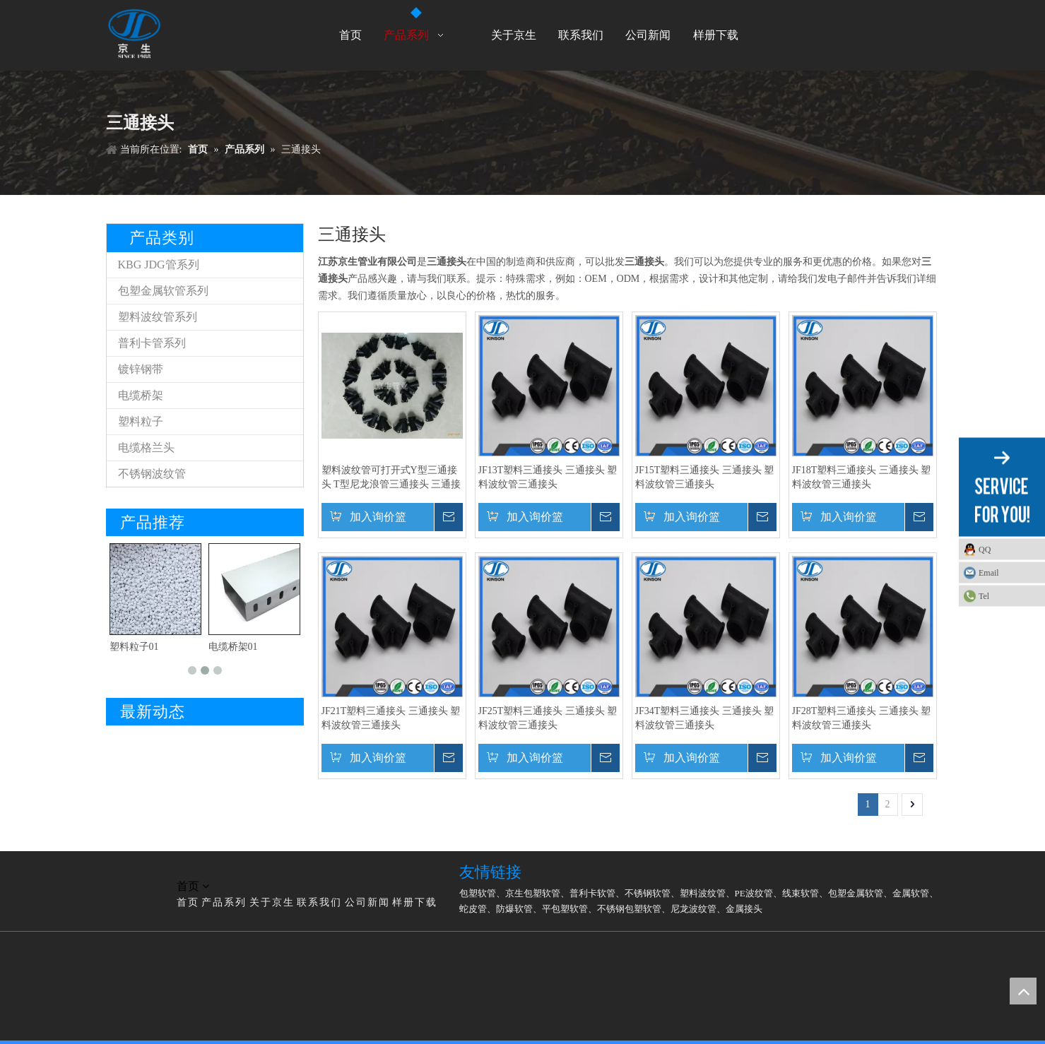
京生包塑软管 (532, 893)
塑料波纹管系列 (157, 317)
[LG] (117, 869)
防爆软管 (514, 908)
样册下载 (414, 902)
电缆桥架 (140, 395)
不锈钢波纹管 (152, 474)
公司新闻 (367, 902)
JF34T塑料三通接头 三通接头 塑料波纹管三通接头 (704, 718)
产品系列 (224, 902)
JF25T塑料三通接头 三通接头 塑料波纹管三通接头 (548, 718)
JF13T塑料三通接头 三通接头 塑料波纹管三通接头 (548, 477)
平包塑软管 (565, 908)
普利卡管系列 (152, 343)
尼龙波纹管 (693, 908)
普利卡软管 (592, 893)
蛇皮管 (473, 908)
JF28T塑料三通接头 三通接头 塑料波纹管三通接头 (861, 718)
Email (989, 573)
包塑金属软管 (855, 893)
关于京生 (272, 902)
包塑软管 (477, 893)
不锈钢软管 (648, 893)
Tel (984, 596)
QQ (985, 549)
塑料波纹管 (703, 893)
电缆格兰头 (146, 447)
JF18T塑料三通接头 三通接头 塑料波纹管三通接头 (861, 477)
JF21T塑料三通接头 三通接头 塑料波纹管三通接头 (391, 718)
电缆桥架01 (233, 646)
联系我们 (319, 902)
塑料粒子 (140, 421)
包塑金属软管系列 (163, 291)
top (1023, 991)
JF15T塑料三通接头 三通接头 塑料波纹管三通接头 (704, 477)
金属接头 (744, 908)
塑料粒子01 (134, 646)
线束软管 (800, 893)
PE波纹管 (754, 893)
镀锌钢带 (140, 369)
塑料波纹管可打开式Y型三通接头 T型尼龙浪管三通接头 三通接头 (391, 478)
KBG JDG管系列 (158, 265)
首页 (188, 902)
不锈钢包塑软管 (629, 908)
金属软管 (910, 893)
